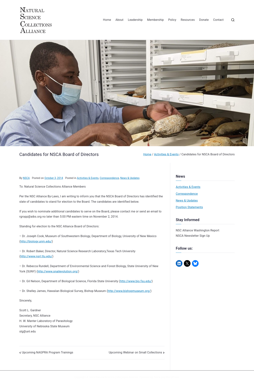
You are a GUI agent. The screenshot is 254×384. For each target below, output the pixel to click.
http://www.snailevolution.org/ (58, 271)
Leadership (135, 20)
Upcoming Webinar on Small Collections (135, 352)
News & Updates (130, 178)
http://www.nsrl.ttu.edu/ (36, 256)
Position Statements (189, 207)
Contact (218, 20)
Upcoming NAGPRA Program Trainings (47, 352)
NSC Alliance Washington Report (197, 230)
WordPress (172, 377)
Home (107, 20)
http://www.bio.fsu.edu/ (136, 281)
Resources (188, 20)
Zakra (157, 377)
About (119, 20)
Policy (172, 20)
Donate (204, 20)
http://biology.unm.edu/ (36, 241)
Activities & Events (87, 178)
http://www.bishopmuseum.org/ (129, 291)
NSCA (26, 178)
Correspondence (109, 178)
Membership (155, 20)
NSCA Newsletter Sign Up (193, 235)
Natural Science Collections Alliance (117, 377)
